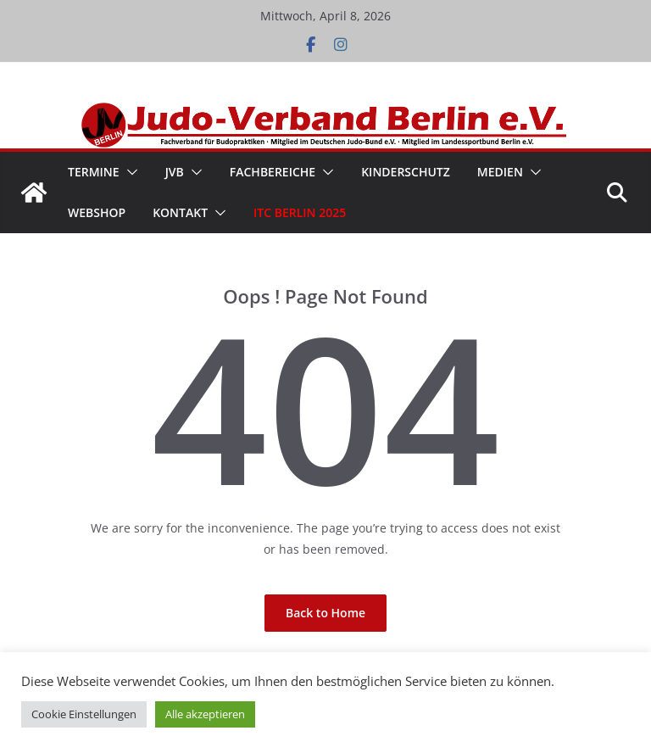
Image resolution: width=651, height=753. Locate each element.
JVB (174, 172)
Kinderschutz (405, 172)
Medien (500, 172)
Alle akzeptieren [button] (205, 714)
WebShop (96, 212)
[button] (129, 172)
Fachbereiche (272, 172)
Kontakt (180, 212)
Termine (94, 172)
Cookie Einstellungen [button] (83, 714)
